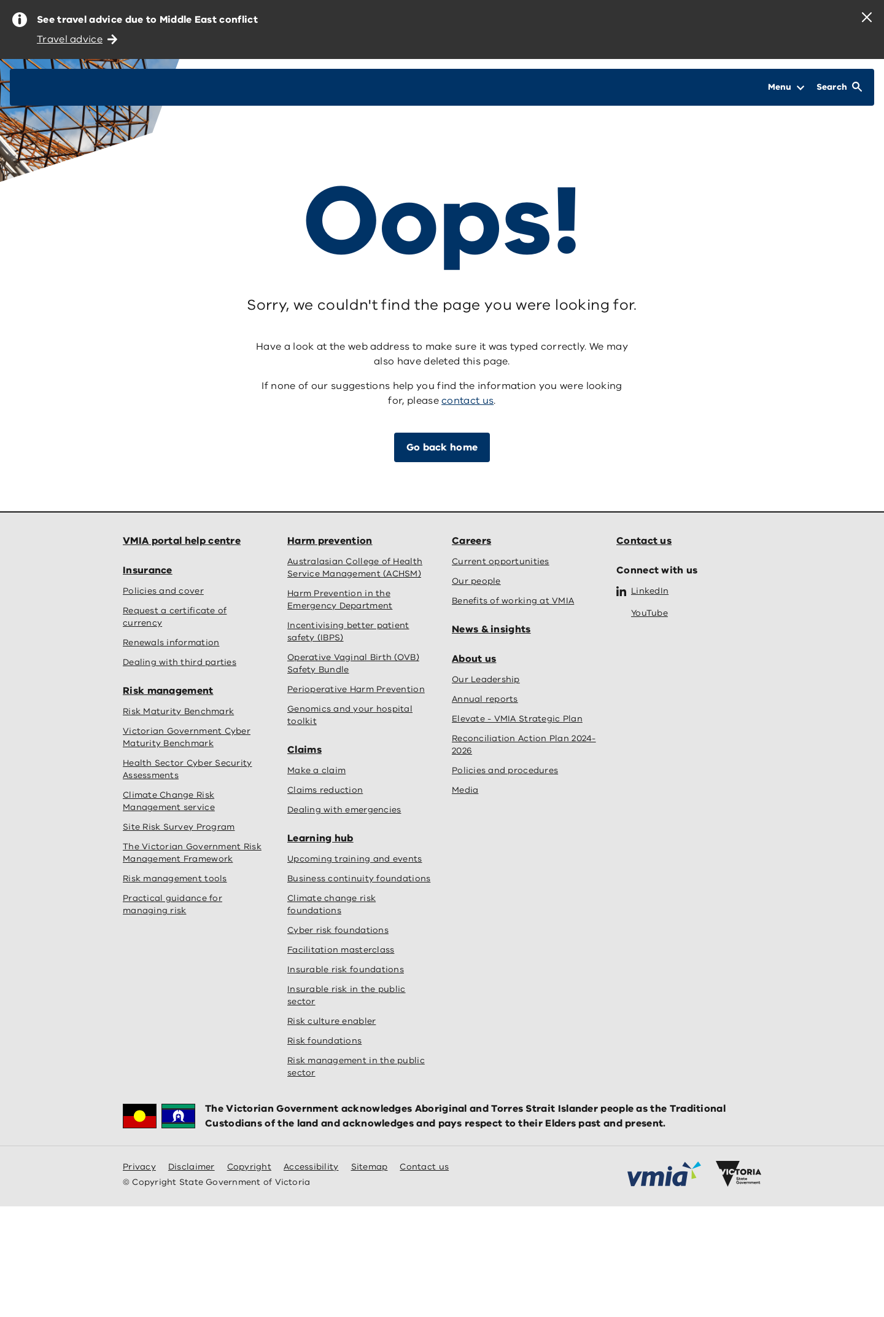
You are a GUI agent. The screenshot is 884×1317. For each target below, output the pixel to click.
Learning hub (320, 838)
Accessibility (311, 1167)
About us (474, 659)
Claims (304, 750)
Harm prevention (330, 541)
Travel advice (77, 39)
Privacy (139, 1167)
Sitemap (369, 1167)
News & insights (491, 629)
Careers (471, 541)
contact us (467, 400)
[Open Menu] (786, 87)
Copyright (249, 1167)
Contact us (644, 541)
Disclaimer (191, 1167)
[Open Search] (839, 87)
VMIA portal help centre (182, 541)
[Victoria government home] (738, 1174)
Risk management (168, 691)
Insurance (148, 570)
